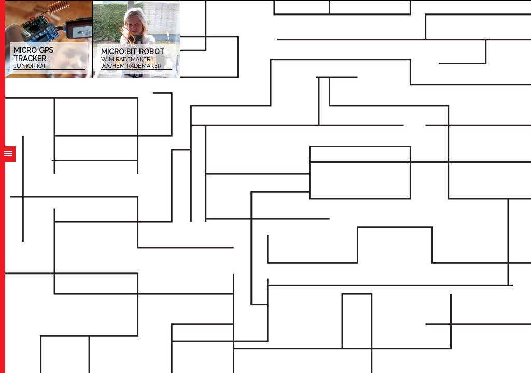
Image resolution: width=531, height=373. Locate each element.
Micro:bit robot (136, 59)
